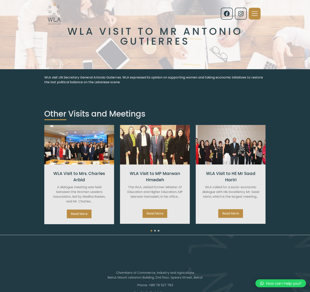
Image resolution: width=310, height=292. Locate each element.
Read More (79, 214)
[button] (151, 231)
